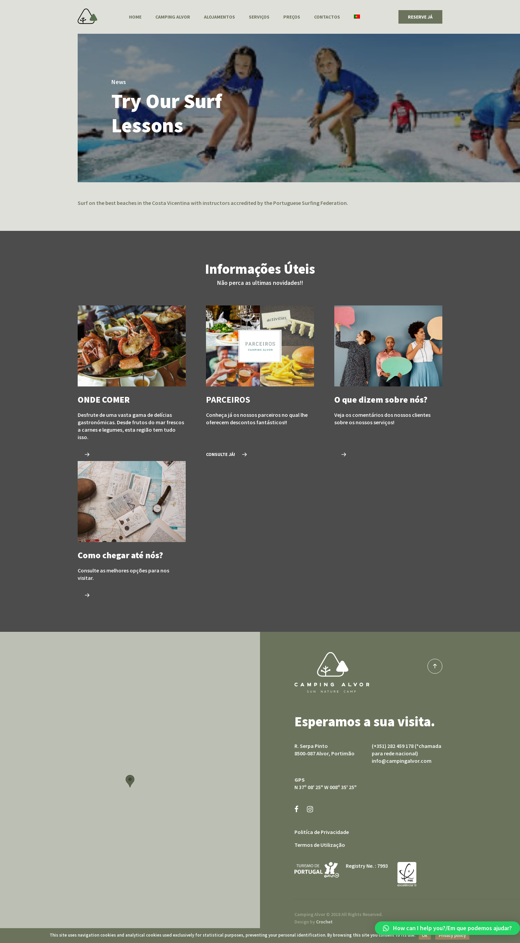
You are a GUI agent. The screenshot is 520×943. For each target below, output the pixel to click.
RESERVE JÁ (420, 17)
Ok (424, 935)
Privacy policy (452, 935)
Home (135, 17)
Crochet (324, 922)
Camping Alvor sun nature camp (331, 672)
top (434, 666)
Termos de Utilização (319, 844)
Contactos (327, 17)
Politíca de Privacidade (321, 832)
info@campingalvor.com (402, 760)
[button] (447, 928)
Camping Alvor (87, 16)
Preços (291, 17)
